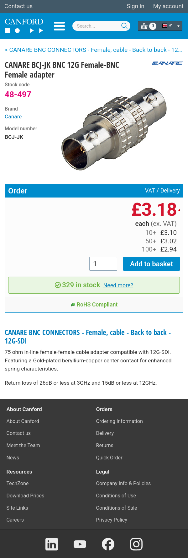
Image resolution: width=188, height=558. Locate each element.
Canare (13, 116)
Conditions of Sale (116, 508)
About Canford (23, 421)
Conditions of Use (116, 496)
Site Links (17, 508)
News (13, 458)
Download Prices (25, 496)
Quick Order (109, 458)
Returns (104, 445)
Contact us (18, 6)
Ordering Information (119, 421)
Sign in (135, 6)
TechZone (18, 483)
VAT (150, 190)
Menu (59, 26)
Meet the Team (23, 445)
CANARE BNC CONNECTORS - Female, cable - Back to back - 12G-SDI (88, 337)
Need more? (118, 285)
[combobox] (101, 26)
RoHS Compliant (94, 304)
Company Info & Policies (123, 483)
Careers (15, 520)
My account (168, 6)
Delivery (170, 190)
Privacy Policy (111, 520)
